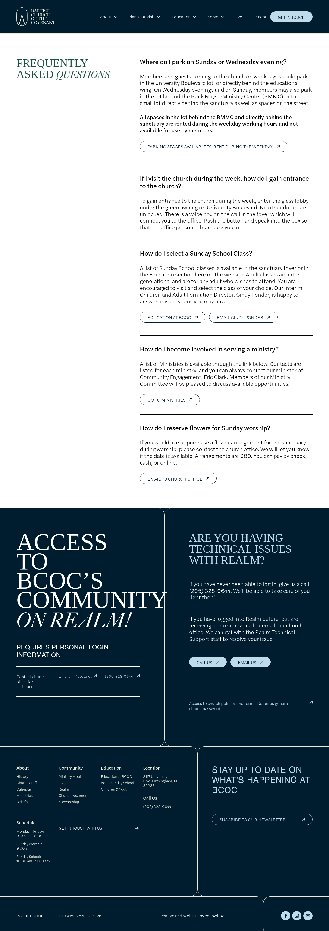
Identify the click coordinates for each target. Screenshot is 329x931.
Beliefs (22, 801)
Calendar (258, 16)
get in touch (291, 17)
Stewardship (69, 801)
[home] (35, 16)
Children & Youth (115, 789)
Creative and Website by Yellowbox (191, 916)
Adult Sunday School (117, 782)
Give (238, 16)
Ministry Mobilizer (73, 776)
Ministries (24, 795)
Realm (64, 789)
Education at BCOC (116, 776)
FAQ (62, 782)
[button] (108, 16)
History (22, 776)
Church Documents (74, 795)
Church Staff (26, 782)
